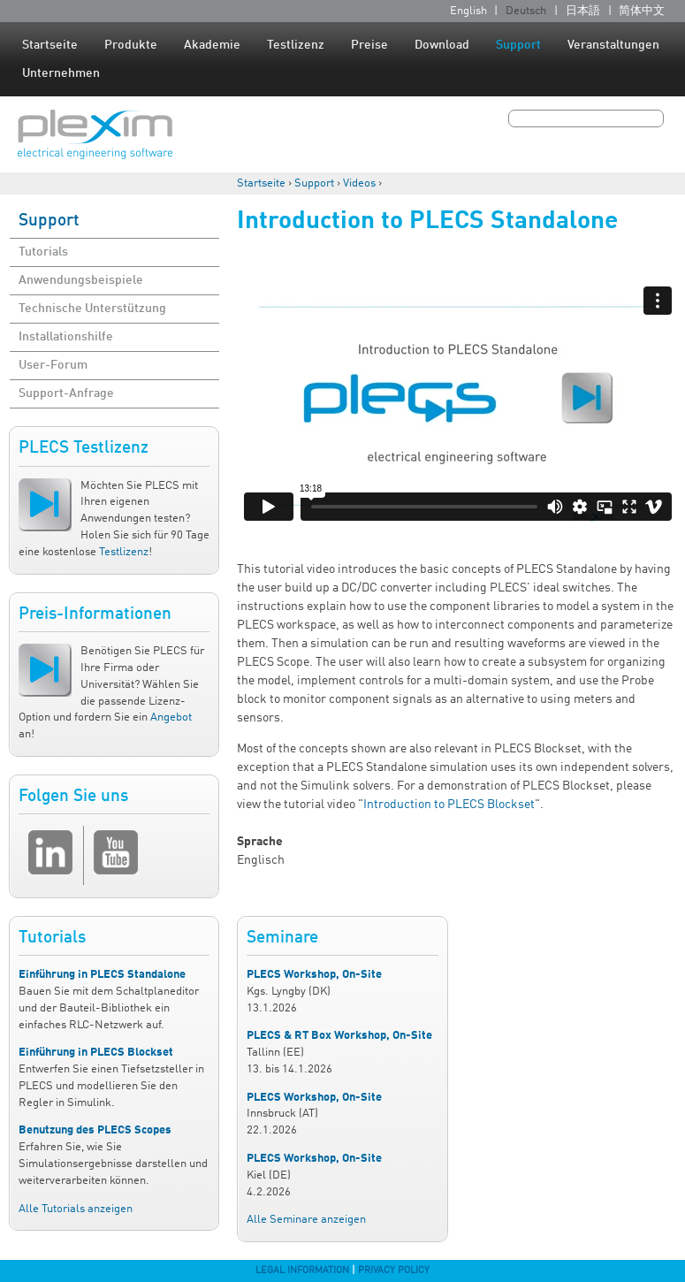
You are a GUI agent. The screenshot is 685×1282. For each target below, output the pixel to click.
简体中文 (642, 11)
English (468, 11)
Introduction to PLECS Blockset (449, 804)
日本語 (583, 11)
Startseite (50, 45)
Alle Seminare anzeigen (306, 1219)
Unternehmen (61, 73)
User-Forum (53, 365)
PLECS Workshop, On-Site (314, 975)
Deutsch (526, 11)
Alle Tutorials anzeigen (76, 1209)
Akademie (212, 45)
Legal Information (302, 1270)
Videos (359, 183)
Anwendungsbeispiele (81, 280)
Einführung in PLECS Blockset (96, 1052)
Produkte (130, 45)
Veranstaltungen (613, 45)
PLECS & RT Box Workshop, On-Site (339, 1036)
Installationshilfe (66, 337)
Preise (369, 45)
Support (518, 45)
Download (442, 45)
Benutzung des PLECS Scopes (95, 1130)
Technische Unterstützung (92, 308)
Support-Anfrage (66, 393)
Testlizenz (295, 45)
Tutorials (43, 252)
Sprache (260, 842)
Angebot (171, 717)
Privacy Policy (394, 1270)
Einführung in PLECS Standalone (102, 975)
